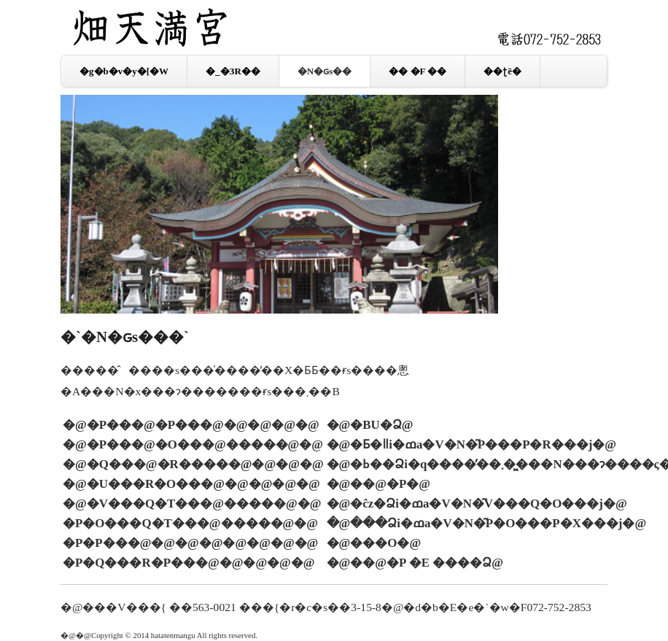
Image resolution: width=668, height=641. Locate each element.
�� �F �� (417, 71)
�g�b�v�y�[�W (123, 71)
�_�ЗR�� (233, 71)
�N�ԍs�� (325, 71)
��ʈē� (502, 71)
